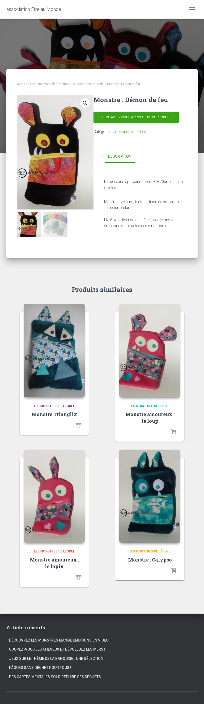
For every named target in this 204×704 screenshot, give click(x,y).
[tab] (123, 156)
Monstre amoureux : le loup (150, 417)
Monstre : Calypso (150, 559)
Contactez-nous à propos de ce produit (136, 117)
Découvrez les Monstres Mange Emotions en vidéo (59, 640)
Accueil (22, 84)
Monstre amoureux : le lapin (54, 562)
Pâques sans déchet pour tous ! (40, 667)
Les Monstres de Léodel (88, 84)
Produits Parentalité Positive (49, 84)
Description (119, 156)
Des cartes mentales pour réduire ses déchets (55, 677)
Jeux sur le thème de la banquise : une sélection (56, 658)
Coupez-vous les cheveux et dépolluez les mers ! (57, 649)
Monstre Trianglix (54, 414)
